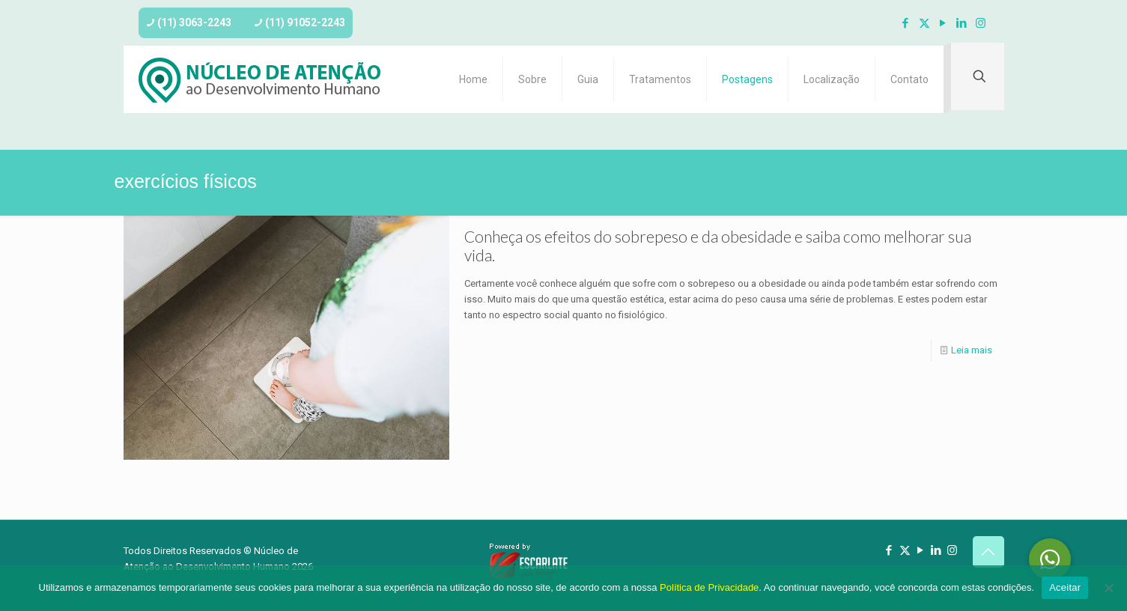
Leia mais (971, 350)
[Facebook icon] (905, 23)
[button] (1050, 559)
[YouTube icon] (943, 23)
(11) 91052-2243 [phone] (305, 22)
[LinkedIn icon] (961, 23)
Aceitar (1065, 587)
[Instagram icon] (980, 23)
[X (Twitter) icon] (924, 23)
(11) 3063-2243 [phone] (194, 22)
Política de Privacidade (709, 587)
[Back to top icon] (988, 552)
